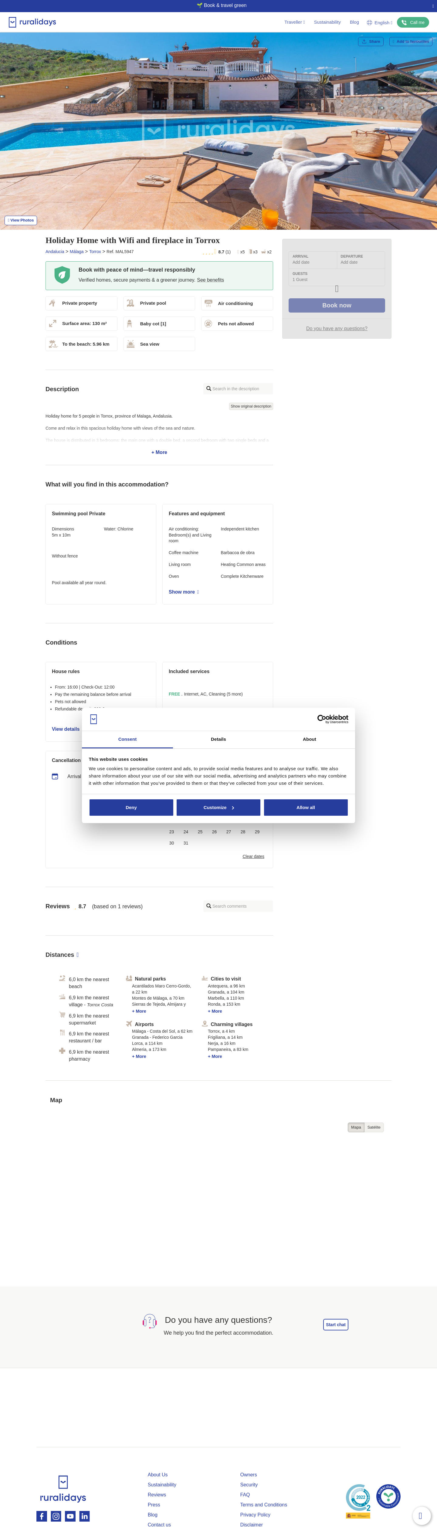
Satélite (374, 1127)
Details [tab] (218, 739)
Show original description (251, 406)
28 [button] (243, 831)
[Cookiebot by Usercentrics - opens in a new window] (321, 719)
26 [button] (214, 831)
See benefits (210, 280)
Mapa (356, 1127)
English (379, 22)
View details (68, 729)
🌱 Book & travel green (216, 5)
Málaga (77, 251)
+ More (159, 434)
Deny (131, 807)
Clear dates (253, 856)
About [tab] (309, 739)
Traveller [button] (294, 22)
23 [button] (171, 831)
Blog (354, 22)
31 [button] (186, 843)
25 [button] (200, 831)
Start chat (336, 1324)
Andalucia (55, 251)
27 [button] (228, 831)
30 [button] (171, 843)
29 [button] (257, 831)
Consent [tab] (127, 739)
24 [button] (186, 831)
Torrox (95, 251)
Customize (219, 807)
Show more (184, 591)
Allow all (305, 807)
